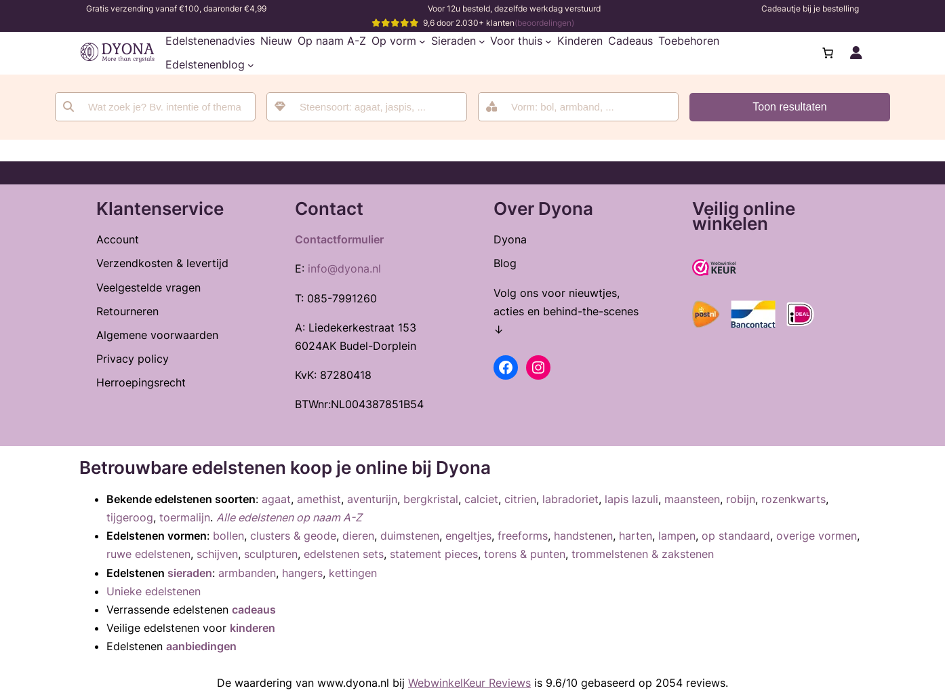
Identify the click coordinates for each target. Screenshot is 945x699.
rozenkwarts (793, 499)
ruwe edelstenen (148, 554)
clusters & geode (293, 535)
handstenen (583, 535)
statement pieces (434, 554)
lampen (677, 535)
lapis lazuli (631, 499)
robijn (740, 499)
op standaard (736, 535)
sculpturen (271, 554)
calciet (481, 499)
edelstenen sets (344, 554)
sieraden (189, 573)
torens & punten (524, 554)
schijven (217, 554)
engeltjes (468, 535)
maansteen (692, 499)
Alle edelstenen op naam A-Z (289, 517)
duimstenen (409, 535)
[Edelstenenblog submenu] (250, 65)
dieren (358, 535)
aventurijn (372, 499)
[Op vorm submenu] (422, 41)
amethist (319, 499)
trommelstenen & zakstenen (642, 554)
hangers (302, 573)
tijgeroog (129, 517)
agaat (276, 499)
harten (635, 535)
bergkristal (430, 499)
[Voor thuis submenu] (548, 41)
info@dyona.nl (344, 268)
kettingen (353, 573)
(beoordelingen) (544, 23)
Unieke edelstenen (153, 591)
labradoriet (570, 499)
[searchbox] (376, 106)
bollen (228, 535)
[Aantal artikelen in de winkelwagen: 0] (827, 52)
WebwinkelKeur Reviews (469, 683)
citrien (520, 499)
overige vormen (816, 535)
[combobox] (366, 106)
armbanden (247, 573)
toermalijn (184, 517)
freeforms (523, 535)
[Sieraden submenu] (482, 41)
